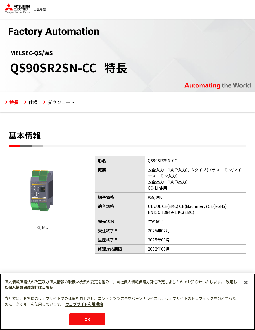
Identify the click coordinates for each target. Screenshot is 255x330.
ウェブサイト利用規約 (84, 317)
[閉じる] (245, 295)
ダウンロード (61, 102)
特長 (14, 102)
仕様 (33, 102)
